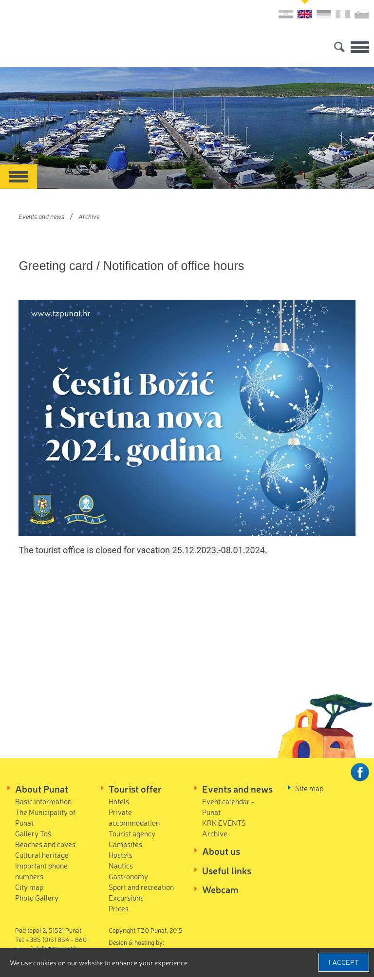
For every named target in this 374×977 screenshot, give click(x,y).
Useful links (226, 870)
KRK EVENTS (224, 822)
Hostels (120, 855)
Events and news (41, 216)
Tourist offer (135, 788)
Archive (88, 216)
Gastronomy (128, 876)
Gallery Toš (33, 833)
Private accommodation (134, 817)
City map (29, 887)
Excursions (126, 897)
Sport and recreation (141, 887)
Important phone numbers (41, 870)
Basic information (43, 801)
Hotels (119, 801)
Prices (119, 908)
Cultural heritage (42, 855)
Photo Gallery (36, 897)
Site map (309, 788)
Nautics (121, 865)
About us (221, 851)
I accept (344, 962)
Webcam (220, 889)
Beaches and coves (45, 844)
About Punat (41, 788)
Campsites (125, 844)
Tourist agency (132, 833)
